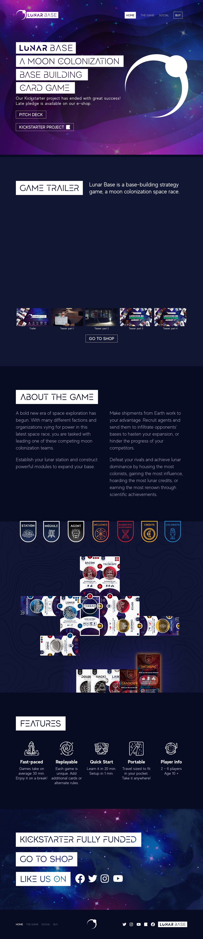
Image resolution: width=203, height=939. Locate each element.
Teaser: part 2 (101, 319)
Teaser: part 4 (170, 319)
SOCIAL (164, 15)
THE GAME (147, 15)
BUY (178, 15)
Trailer (33, 319)
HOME (130, 15)
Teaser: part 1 (67, 319)
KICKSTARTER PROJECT (44, 127)
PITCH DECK (31, 114)
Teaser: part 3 (136, 319)
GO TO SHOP (101, 338)
